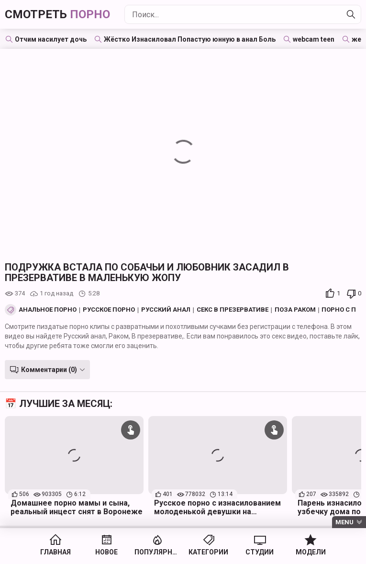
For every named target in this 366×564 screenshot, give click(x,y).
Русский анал (165, 309)
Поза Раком (295, 309)
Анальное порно (48, 309)
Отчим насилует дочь (51, 39)
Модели (311, 552)
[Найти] (351, 14)
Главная (55, 552)
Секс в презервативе (232, 309)
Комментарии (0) (49, 369)
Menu (344, 522)
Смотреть (57, 14)
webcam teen (313, 39)
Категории (208, 552)
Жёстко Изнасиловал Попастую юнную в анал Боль (190, 39)
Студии (259, 552)
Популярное (157, 552)
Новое (106, 552)
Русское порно (109, 309)
